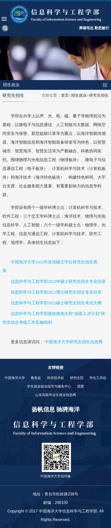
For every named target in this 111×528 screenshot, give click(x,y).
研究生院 (77, 378)
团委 (80, 386)
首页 (65, 95)
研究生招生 (99, 95)
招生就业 (79, 95)
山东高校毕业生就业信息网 (55, 395)
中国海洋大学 (15, 378)
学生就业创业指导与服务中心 (49, 386)
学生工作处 (97, 378)
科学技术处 (55, 378)
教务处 (36, 378)
